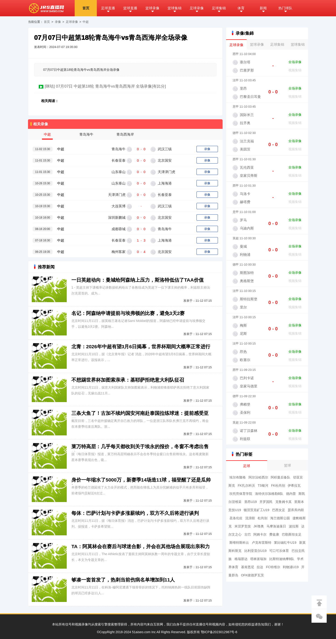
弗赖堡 (245, 404)
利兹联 (245, 439)
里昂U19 (250, 502)
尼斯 (243, 333)
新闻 (263, 8)
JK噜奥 (258, 526)
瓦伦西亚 (247, 167)
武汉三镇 (164, 149)
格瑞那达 (241, 559)
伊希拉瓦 (294, 485)
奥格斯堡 (247, 281)
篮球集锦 (175, 8)
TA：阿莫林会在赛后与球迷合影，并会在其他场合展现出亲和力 (140, 546)
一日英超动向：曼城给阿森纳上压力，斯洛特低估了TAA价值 (137, 280)
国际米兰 (247, 115)
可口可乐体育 (279, 551)
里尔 (243, 307)
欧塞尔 (245, 360)
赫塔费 (245, 202)
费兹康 (274, 534)
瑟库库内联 (296, 510)
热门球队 (285, 8)
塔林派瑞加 (258, 559)
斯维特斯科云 (239, 542)
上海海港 (164, 183)
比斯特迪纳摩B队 (281, 559)
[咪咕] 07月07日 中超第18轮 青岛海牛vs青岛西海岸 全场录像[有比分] (105, 86)
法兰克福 (247, 141)
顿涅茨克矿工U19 (256, 510)
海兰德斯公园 (280, 518)
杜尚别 (262, 518)
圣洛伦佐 (235, 518)
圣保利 (245, 412)
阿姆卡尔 (259, 534)
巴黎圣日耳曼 (250, 97)
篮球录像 (152, 8)
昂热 (243, 352)
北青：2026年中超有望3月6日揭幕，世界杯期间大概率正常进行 (140, 346)
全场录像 (294, 62)
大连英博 (119, 206)
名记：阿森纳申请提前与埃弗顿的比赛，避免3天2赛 (128, 313)
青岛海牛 (119, 149)
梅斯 (243, 325)
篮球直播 (130, 8)
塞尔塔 (245, 62)
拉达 (260, 567)
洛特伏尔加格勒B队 (269, 493)
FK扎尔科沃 (246, 485)
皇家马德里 (248, 386)
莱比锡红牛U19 (285, 542)
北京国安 (164, 160)
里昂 (243, 88)
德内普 (291, 493)
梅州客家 (119, 252)
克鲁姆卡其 (283, 502)
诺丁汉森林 (248, 431)
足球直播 (108, 8)
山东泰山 (119, 172)
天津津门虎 (166, 172)
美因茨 (245, 149)
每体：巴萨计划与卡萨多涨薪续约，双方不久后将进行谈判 (135, 513)
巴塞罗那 (247, 70)
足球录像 (197, 8)
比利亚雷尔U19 (255, 551)
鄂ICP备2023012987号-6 (219, 632)
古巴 (247, 534)
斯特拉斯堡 (248, 299)
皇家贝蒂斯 (248, 176)
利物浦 (245, 254)
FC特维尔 (273, 567)
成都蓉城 (119, 229)
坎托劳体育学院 (240, 493)
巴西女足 (278, 510)
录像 (58, 22)
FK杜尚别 (278, 485)
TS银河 (263, 485)
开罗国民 (266, 502)
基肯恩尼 (247, 567)
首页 (85, 8)
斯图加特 (247, 273)
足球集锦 (219, 8)
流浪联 (250, 518)
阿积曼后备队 (280, 477)
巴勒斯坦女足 (291, 534)
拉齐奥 (245, 123)
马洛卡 (245, 194)
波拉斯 (294, 526)
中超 (86, 22)
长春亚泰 (119, 160)
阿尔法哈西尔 (258, 477)
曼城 (243, 246)
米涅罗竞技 (242, 526)
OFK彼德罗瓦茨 (252, 575)
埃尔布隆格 (237, 477)
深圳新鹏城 (117, 217)
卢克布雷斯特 (261, 542)
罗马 (243, 220)
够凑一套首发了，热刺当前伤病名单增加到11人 (123, 579)
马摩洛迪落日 (276, 526)
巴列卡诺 (247, 378)
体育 (241, 8)
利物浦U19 (291, 567)
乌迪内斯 (247, 228)
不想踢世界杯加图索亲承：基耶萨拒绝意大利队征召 (127, 380)
